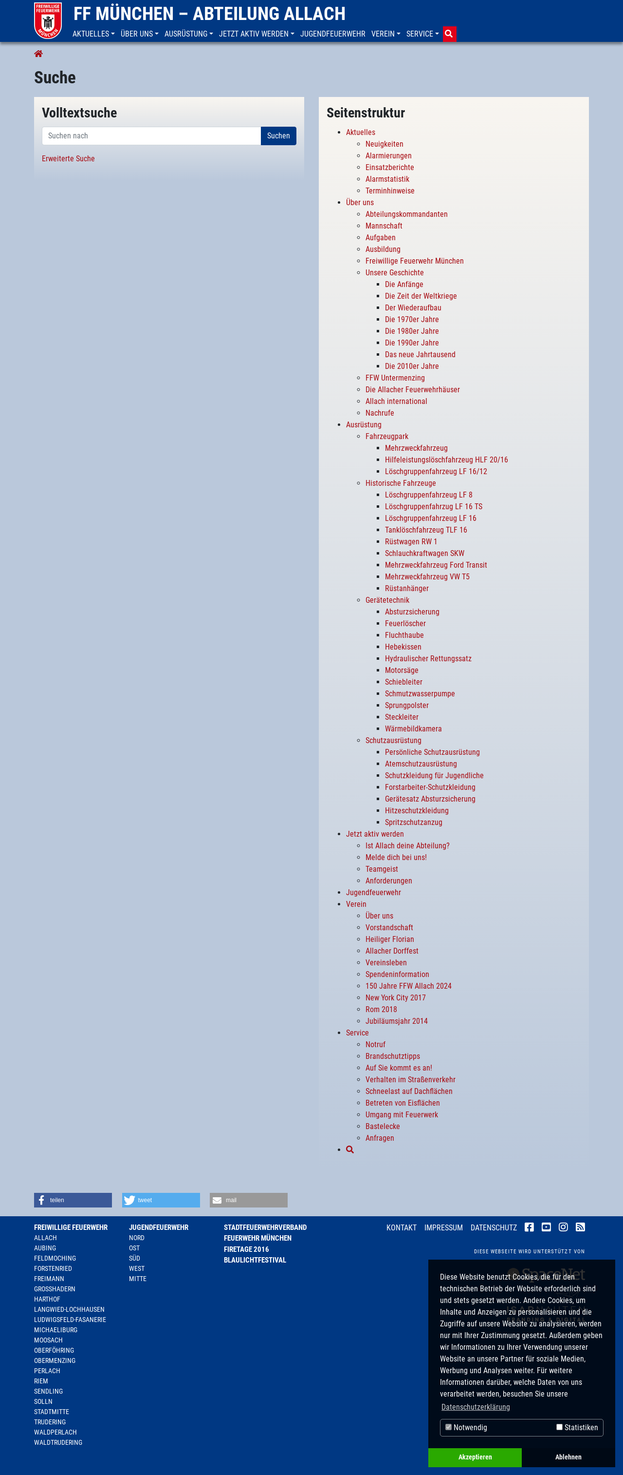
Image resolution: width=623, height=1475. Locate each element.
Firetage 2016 (246, 1249)
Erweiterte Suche (68, 158)
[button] (95, 34)
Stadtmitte (51, 1412)
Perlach (47, 1371)
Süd (134, 1258)
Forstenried (53, 1268)
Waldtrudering (58, 1442)
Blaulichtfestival (255, 1260)
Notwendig (466, 1427)
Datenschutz (494, 1227)
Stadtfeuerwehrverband (265, 1227)
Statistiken (577, 1427)
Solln (43, 1401)
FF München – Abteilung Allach (209, 13)
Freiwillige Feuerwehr (71, 1227)
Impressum (443, 1227)
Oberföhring (54, 1350)
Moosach (48, 1340)
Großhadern (54, 1289)
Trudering (50, 1422)
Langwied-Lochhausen (69, 1309)
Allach (45, 1238)
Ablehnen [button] (568, 1457)
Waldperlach (55, 1432)
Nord (137, 1238)
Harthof (47, 1299)
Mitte (138, 1279)
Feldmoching (55, 1258)
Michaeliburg (55, 1330)
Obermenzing (54, 1360)
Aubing (45, 1248)
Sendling (48, 1391)
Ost (134, 1248)
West (137, 1268)
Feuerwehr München (258, 1238)
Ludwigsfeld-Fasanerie (70, 1319)
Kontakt (401, 1227)
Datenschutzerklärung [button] (475, 1407)
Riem (41, 1381)
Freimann (49, 1279)
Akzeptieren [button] (475, 1457)
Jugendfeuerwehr (158, 1227)
